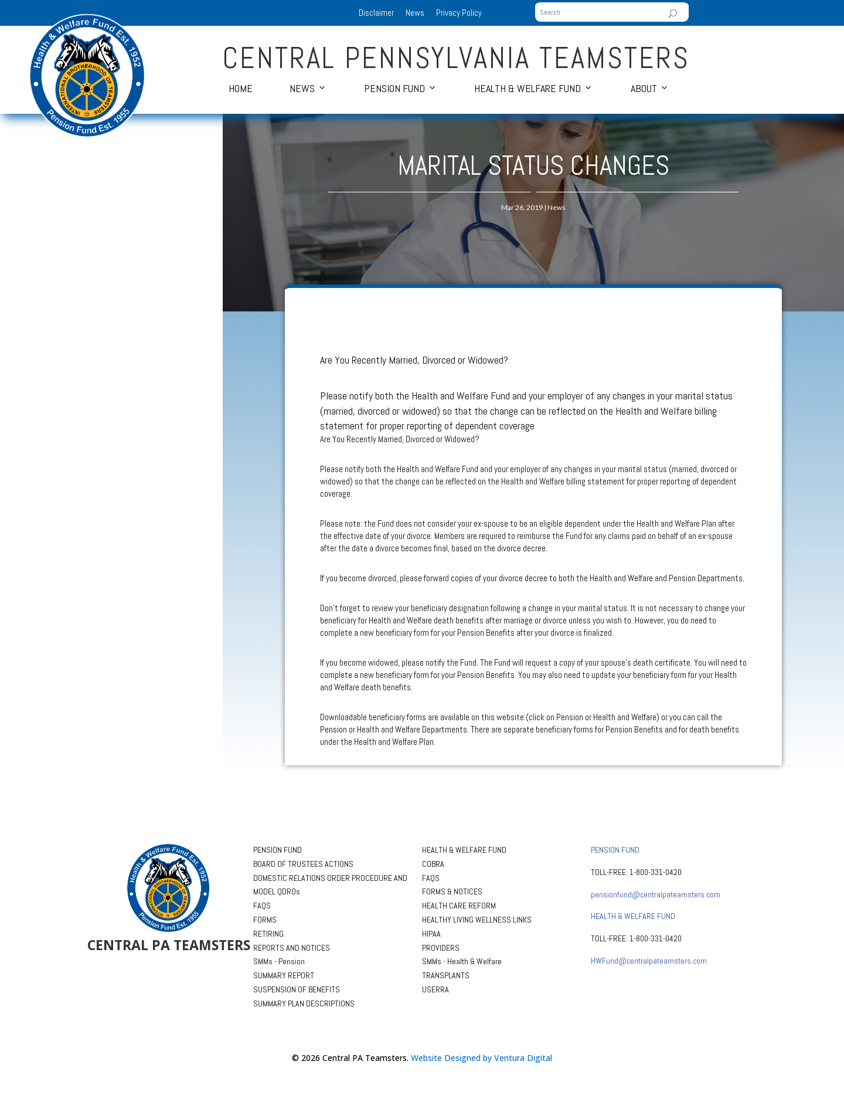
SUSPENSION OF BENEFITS (296, 989)
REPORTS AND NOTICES (291, 948)
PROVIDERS (441, 948)
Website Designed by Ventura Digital (481, 1057)
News (415, 12)
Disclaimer (376, 12)
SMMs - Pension (279, 961)
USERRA (435, 989)
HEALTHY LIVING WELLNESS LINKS (477, 919)
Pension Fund (394, 88)
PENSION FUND (277, 850)
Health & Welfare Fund (527, 88)
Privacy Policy (459, 12)
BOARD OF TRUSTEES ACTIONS (303, 864)
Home (241, 88)
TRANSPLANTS (445, 975)
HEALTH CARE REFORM (459, 905)
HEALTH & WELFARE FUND (464, 850)
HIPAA (431, 933)
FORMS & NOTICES (452, 891)
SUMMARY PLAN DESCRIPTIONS (304, 1003)
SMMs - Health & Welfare (462, 961)
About (644, 88)
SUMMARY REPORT (283, 975)
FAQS (262, 905)
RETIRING (268, 933)
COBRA (433, 864)
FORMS (265, 919)
